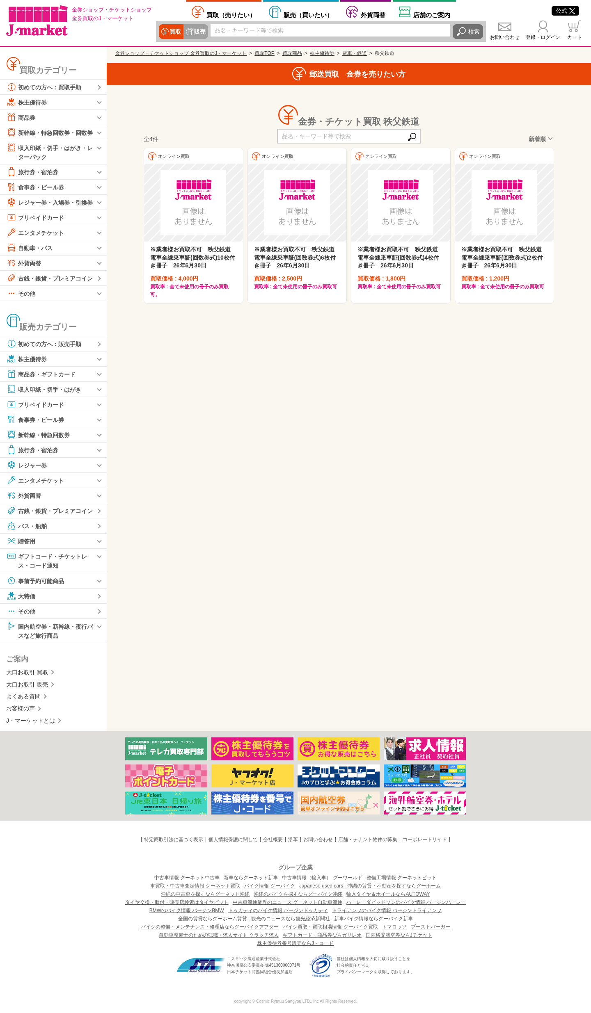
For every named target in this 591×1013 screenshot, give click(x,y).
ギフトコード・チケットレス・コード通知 (47, 560)
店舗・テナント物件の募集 (367, 839)
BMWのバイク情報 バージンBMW (186, 910)
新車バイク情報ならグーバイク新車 (373, 919)
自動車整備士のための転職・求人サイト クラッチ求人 (218, 935)
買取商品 (292, 53)
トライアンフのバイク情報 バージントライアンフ (387, 910)
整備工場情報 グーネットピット (402, 878)
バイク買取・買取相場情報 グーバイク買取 (330, 927)
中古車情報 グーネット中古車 (187, 878)
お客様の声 (20, 708)
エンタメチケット (35, 232)
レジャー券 (27, 465)
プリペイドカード (35, 217)
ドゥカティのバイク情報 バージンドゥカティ (278, 910)
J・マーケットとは (30, 720)
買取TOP (264, 53)
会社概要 (273, 839)
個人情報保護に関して (233, 839)
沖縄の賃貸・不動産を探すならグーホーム (394, 886)
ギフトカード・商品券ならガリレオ (322, 935)
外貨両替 (373, 14)
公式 (565, 10)
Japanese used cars (321, 886)
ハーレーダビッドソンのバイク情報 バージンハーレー (406, 902)
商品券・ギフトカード (41, 374)
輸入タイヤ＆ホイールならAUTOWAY (388, 894)
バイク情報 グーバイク (269, 886)
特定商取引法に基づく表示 (173, 839)
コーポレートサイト (425, 839)
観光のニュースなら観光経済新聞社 (290, 919)
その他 (21, 293)
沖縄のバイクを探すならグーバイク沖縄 (298, 894)
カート (574, 37)
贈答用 (21, 541)
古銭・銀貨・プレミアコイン (50, 278)
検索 (474, 31)
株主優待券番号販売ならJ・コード (295, 943)
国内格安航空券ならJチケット (399, 935)
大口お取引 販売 (27, 684)
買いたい (308, 14)
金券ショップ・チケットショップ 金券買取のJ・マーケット (181, 53)
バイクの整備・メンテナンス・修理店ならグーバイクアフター (210, 927)
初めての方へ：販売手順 (44, 344)
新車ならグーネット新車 (251, 878)
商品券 (21, 117)
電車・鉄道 (354, 53)
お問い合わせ (505, 37)
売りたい (231, 14)
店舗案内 (431, 14)
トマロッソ (394, 927)
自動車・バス (30, 248)
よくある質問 (23, 696)
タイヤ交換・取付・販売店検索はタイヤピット (177, 902)
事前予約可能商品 (35, 581)
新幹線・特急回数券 (38, 435)
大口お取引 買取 (27, 672)
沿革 (293, 839)
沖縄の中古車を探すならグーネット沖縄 (205, 894)
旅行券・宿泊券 (32, 172)
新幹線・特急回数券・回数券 (50, 132)
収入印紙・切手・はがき (44, 389)
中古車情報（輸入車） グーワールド (322, 878)
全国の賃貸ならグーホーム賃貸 (212, 919)
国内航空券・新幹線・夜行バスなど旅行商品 (50, 630)
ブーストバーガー (430, 927)
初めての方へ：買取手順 (44, 87)
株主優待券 (27, 102)
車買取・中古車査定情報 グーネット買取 (195, 886)
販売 (200, 31)
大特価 (21, 596)
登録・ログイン (543, 37)
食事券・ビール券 (35, 187)
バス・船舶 (27, 526)
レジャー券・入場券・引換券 (50, 202)
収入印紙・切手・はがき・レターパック (50, 151)
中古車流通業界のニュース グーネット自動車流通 (287, 902)
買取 (175, 31)
